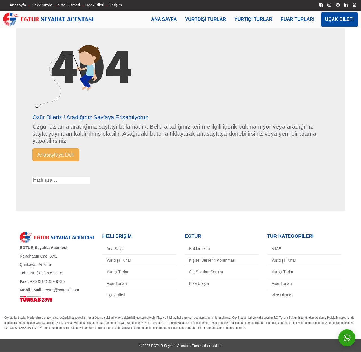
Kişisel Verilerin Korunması (212, 260)
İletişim (115, 5)
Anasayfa (18, 5)
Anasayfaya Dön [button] (55, 155)
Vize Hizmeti (69, 5)
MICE (276, 249)
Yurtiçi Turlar (253, 19)
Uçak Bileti (94, 5)
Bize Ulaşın (199, 283)
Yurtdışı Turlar (205, 19)
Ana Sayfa (164, 19)
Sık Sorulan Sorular (206, 272)
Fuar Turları (297, 19)
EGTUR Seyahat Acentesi (170, 346)
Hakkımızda (42, 5)
